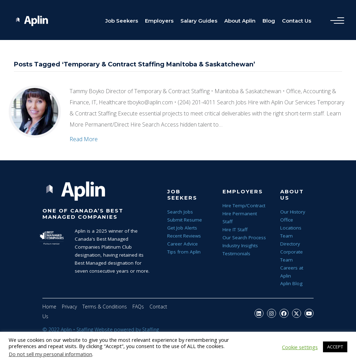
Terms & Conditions (104, 306)
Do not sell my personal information (50, 354)
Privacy (69, 306)
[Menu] (335, 21)
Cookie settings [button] (300, 347)
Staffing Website (94, 329)
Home (49, 306)
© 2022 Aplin (57, 329)
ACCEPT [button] (335, 347)
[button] (259, 313)
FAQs (138, 306)
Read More (84, 139)
